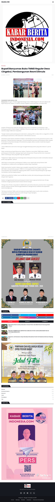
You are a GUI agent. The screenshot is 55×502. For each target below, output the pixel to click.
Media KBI (5, 2)
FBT (36, 497)
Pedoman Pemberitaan (38, 500)
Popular (10, 321)
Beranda (3, 65)
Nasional (27, 393)
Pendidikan (27, 397)
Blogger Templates (28, 497)
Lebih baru (4, 236)
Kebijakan (29, 500)
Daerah (27, 389)
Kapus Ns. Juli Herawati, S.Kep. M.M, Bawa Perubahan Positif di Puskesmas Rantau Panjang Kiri (30, 337)
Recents (27, 321)
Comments (45, 321)
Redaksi (23, 500)
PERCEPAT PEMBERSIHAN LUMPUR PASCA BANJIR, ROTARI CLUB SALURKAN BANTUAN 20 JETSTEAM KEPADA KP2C (28, 331)
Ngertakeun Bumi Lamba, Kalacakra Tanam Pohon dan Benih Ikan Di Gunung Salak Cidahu (29, 325)
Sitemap (18, 500)
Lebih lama (50, 236)
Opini (27, 395)
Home (12, 500)
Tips (27, 399)
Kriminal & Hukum (27, 391)
